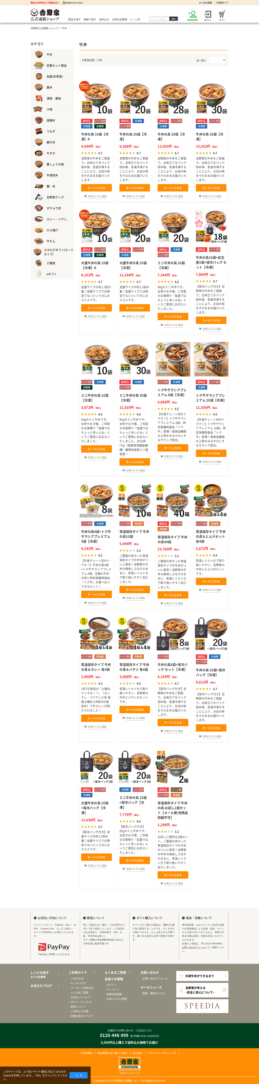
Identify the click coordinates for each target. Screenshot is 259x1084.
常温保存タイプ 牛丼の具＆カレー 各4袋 (96, 667)
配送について (78, 1006)
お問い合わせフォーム (193, 947)
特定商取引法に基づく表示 (112, 1053)
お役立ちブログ (41, 985)
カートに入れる (96, 188)
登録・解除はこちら (153, 993)
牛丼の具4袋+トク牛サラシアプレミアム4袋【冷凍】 (96, 536)
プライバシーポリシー (160, 1053)
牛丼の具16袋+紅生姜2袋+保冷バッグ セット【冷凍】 (211, 262)
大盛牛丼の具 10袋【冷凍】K (94, 265)
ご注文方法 (77, 978)
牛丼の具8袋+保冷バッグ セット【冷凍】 (172, 667)
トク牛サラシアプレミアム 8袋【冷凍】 (172, 392)
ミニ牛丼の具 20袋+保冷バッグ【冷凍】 (133, 802)
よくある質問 (205, 2)
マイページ (113, 989)
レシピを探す (44, 974)
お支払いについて (81, 997)
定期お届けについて (82, 1016)
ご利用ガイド (221, 2)
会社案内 (138, 1053)
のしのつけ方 (78, 983)
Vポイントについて (81, 1002)
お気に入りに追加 (97, 196)
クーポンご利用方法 (82, 988)
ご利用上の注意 (79, 1011)
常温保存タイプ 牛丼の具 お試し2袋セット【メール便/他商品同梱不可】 (173, 810)
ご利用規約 (86, 1053)
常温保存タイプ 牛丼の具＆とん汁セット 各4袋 (211, 536)
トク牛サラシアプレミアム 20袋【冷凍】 (211, 398)
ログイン (112, 984)
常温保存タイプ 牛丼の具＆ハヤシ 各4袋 (134, 667)
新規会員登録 (114, 994)
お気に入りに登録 (117, 998)
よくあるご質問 (79, 992)
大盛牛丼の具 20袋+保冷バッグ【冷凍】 (94, 808)
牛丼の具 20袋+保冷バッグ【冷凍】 (210, 672)
